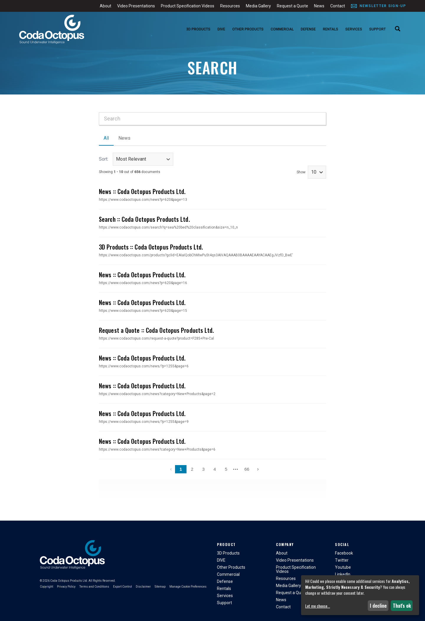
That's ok (402, 605)
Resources (230, 6)
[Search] (397, 29)
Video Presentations (136, 6)
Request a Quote (292, 6)
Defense (308, 29)
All (106, 138)
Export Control (122, 586)
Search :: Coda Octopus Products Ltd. (144, 219)
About (105, 6)
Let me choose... (317, 606)
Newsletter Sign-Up (382, 6)
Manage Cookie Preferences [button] (188, 586)
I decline (378, 605)
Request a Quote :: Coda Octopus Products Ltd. (156, 330)
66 (246, 469)
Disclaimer (143, 586)
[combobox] (212, 118)
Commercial (282, 29)
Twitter (342, 560)
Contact (337, 6)
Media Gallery (258, 6)
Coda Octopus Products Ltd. (69, 580)
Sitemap (160, 586)
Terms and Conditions (94, 586)
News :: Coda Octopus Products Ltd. (142, 191)
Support (377, 29)
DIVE (221, 29)
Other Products (248, 29)
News (319, 6)
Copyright (46, 586)
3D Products (198, 29)
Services (353, 29)
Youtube (343, 567)
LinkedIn (342, 574)
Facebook (344, 553)
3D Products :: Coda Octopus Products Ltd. (151, 246)
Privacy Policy (66, 586)
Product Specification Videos (187, 6)
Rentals (330, 29)
